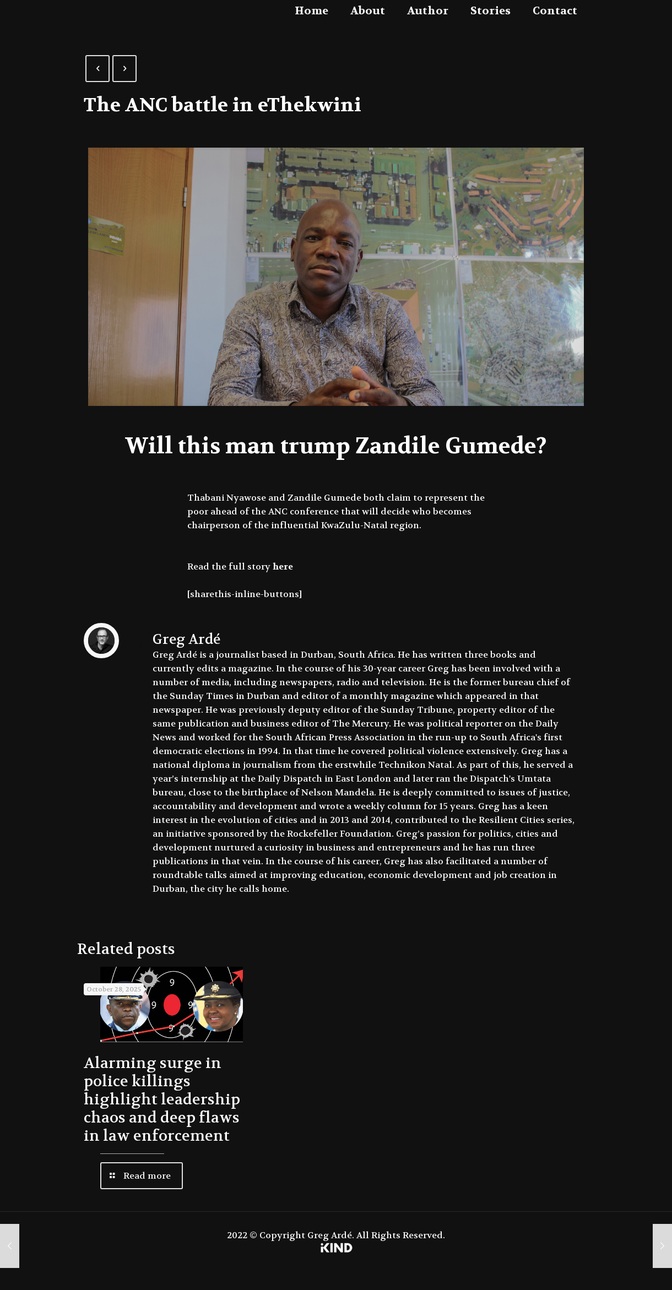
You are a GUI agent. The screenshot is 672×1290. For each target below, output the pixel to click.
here (283, 566)
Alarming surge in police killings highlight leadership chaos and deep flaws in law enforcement (162, 1100)
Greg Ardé (186, 639)
